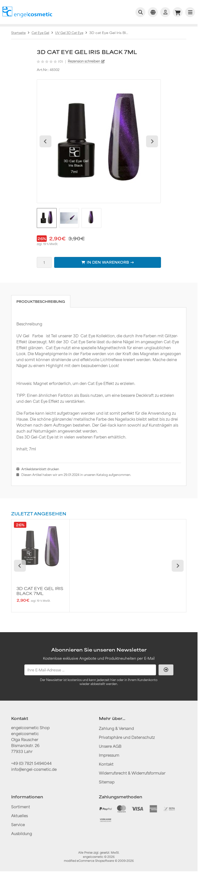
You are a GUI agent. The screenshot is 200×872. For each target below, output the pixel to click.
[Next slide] (152, 141)
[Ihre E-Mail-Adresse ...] (90, 669)
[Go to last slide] (45, 141)
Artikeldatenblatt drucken (40, 469)
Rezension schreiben (84, 61)
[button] (47, 218)
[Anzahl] (44, 262)
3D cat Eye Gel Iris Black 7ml (39, 591)
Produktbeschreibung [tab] (40, 302)
